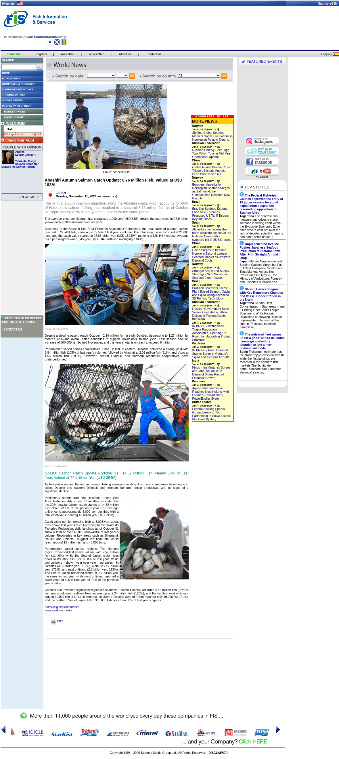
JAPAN (61, 192)
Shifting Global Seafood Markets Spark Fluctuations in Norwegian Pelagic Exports (212, 136)
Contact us (12, 329)
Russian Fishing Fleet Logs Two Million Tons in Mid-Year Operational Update (211, 153)
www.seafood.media (58, 610)
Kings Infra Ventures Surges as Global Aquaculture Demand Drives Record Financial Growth (211, 373)
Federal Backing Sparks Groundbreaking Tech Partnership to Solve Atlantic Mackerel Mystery (211, 414)
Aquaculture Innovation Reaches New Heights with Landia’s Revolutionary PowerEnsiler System (210, 393)
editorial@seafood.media (62, 607)
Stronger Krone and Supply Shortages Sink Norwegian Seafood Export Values (210, 274)
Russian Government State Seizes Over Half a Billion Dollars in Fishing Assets (210, 312)
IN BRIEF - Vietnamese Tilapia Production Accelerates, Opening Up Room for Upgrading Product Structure (211, 333)
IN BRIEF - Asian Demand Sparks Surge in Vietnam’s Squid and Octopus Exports (211, 353)
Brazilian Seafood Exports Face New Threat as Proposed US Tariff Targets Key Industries (210, 214)
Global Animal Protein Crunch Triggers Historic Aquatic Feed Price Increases (212, 170)
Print (57, 621)
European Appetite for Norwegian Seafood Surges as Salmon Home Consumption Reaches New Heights (211, 191)
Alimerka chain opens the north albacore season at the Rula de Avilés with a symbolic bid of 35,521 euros (211, 234)
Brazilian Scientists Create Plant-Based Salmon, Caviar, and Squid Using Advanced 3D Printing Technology (211, 293)
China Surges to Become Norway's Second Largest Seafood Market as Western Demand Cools (211, 255)
